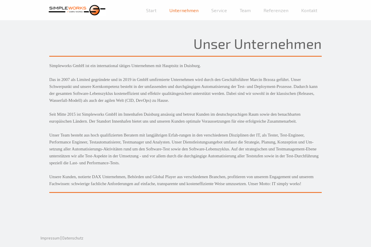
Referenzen (275, 10)
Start (151, 10)
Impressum (50, 238)
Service (219, 10)
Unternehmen (184, 10)
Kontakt (309, 10)
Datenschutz (72, 238)
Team (245, 10)
